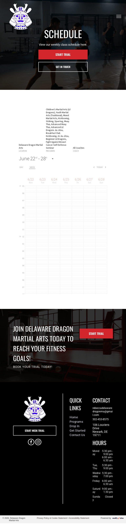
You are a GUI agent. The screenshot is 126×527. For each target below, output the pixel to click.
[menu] (119, 16)
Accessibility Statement (79, 518)
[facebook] (31, 442)
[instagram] (38, 442)
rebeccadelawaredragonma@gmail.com (103, 411)
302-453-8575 (101, 419)
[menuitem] (80, 417)
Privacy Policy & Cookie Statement (52, 518)
